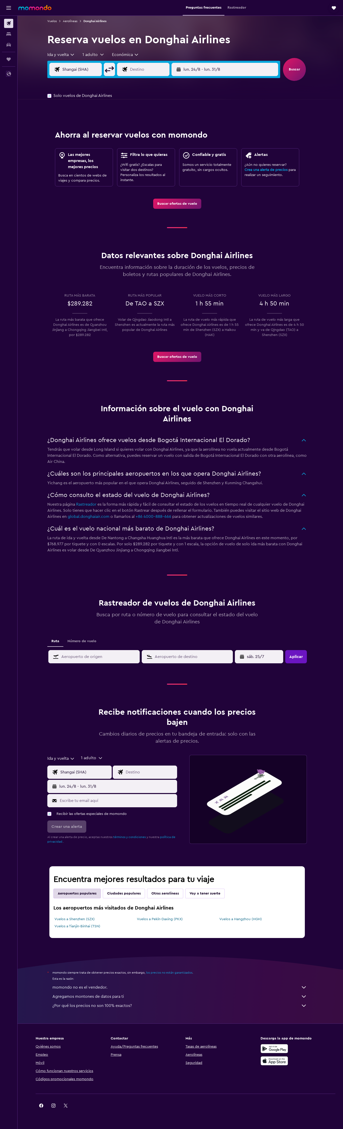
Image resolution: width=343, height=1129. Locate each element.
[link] (180, 204)
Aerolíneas (73, 21)
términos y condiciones (133, 837)
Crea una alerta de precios (269, 170)
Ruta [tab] (59, 641)
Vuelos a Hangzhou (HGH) (243, 919)
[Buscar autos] (8, 45)
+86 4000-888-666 (157, 517)
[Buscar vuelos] (8, 23)
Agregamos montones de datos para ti (183, 996)
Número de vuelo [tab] (85, 641)
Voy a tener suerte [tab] (208, 893)
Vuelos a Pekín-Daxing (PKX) (163, 919)
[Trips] (8, 59)
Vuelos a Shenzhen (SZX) (78, 919)
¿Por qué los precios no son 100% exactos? (183, 1006)
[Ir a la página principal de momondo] (34, 7)
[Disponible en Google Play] (276, 1048)
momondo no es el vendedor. (183, 987)
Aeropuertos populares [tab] (80, 893)
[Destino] (157, 69)
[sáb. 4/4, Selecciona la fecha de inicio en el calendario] (263, 656)
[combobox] (64, 55)
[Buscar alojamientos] (8, 34)
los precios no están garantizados (172, 972)
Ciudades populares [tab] (127, 893)
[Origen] (89, 69)
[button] (8, 7)
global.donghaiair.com (92, 517)
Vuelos (55, 21)
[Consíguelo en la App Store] (276, 1060)
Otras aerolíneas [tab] (168, 893)
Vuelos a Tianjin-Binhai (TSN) (81, 926)
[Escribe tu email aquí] (120, 800)
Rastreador (89, 504)
